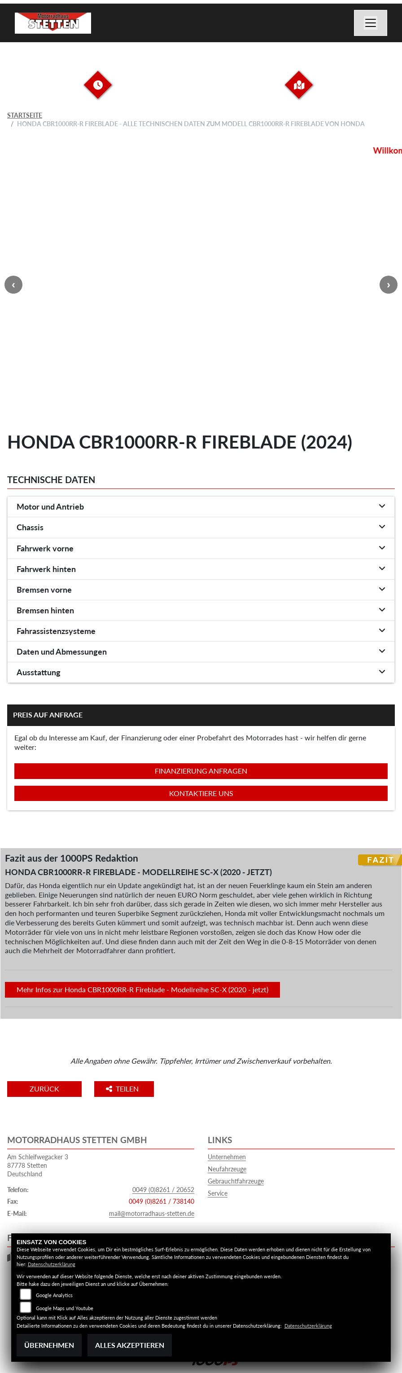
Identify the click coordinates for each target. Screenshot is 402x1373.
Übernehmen (49, 1345)
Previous (13, 285)
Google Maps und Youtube (64, 1308)
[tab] (201, 507)
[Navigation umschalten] (370, 23)
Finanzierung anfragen (201, 770)
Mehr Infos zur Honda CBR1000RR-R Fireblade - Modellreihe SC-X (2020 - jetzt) (142, 989)
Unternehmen (227, 1157)
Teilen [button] (123, 1088)
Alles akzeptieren (129, 1345)
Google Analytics (54, 1295)
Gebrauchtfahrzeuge (236, 1181)
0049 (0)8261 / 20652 (163, 1189)
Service (217, 1193)
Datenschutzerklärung (51, 1264)
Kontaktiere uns (201, 793)
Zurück (44, 1088)
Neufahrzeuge (227, 1169)
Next (389, 285)
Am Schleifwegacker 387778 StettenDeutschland (37, 1165)
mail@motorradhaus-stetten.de (151, 1213)
